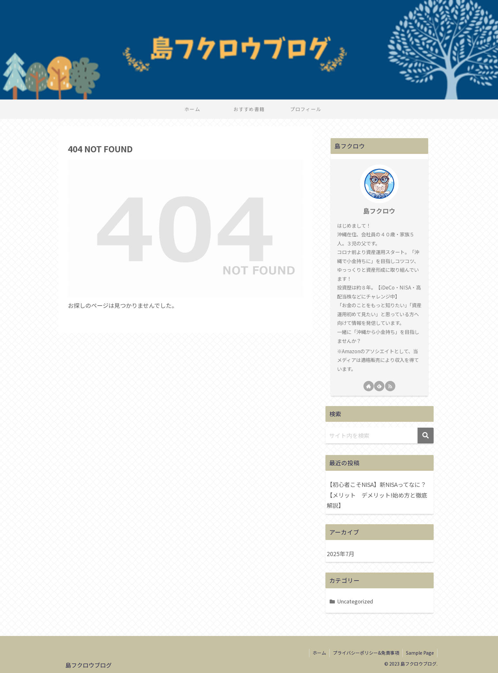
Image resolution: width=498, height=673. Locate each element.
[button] (426, 435)
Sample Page (420, 652)
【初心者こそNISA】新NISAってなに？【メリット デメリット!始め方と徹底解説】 (377, 494)
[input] (379, 435)
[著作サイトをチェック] (368, 386)
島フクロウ (379, 210)
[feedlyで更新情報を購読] (379, 386)
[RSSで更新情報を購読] (390, 386)
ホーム (319, 652)
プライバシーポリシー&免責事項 (366, 652)
